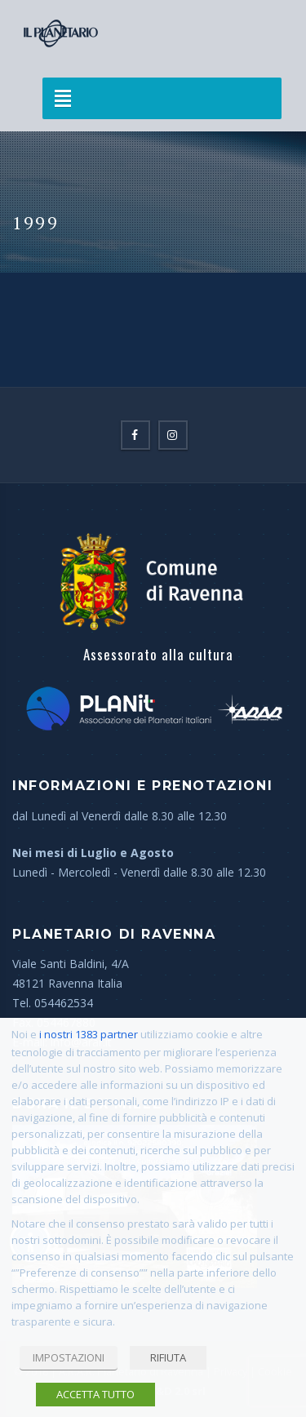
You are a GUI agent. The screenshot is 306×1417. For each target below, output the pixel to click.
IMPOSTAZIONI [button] (68, 1357)
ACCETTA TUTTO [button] (95, 1394)
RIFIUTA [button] (168, 1357)
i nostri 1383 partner (88, 1034)
